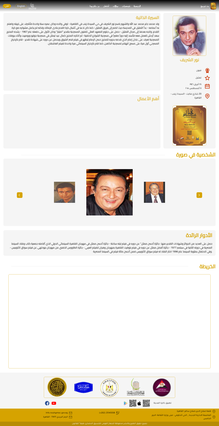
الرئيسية (137, 6)
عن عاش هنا (95, 6)
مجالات (115, 6)
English (21, 6)
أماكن (106, 6)
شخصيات (126, 6)
